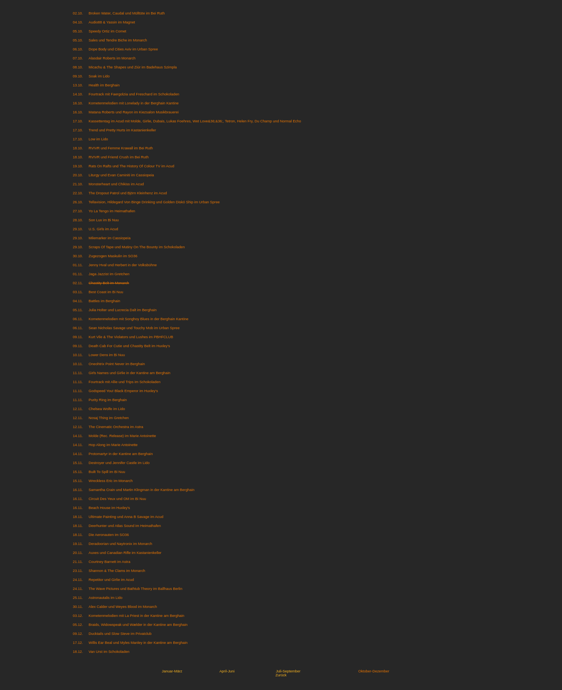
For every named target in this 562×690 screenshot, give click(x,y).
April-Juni (227, 671)
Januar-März (172, 671)
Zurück (281, 675)
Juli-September (288, 671)
